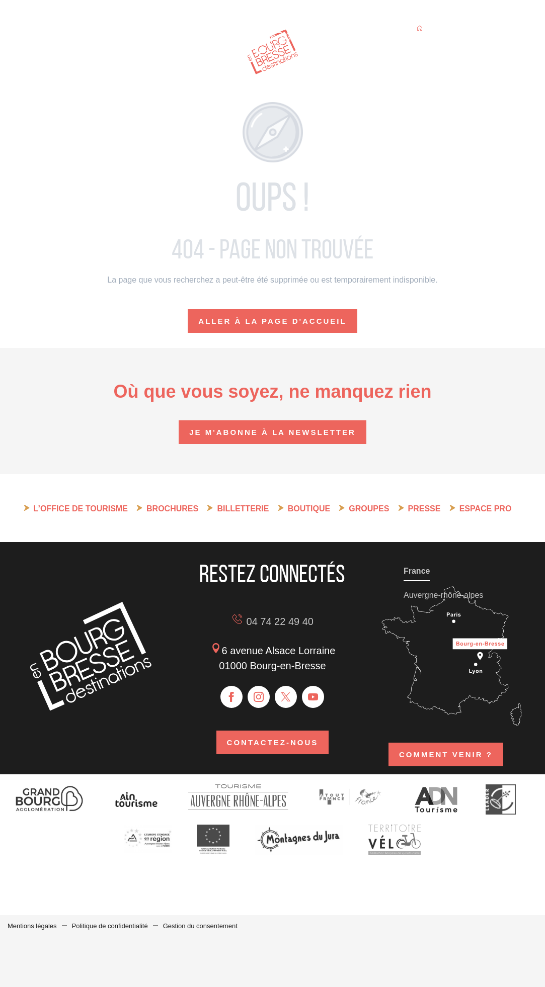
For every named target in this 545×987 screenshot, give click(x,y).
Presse (424, 508)
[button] (475, 29)
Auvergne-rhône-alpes (443, 595)
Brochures (172, 508)
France (417, 571)
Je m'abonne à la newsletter (272, 432)
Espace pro (485, 508)
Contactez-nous (273, 742)
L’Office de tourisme (81, 508)
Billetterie (243, 508)
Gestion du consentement (200, 926)
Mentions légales (32, 926)
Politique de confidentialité (110, 926)
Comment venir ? (446, 754)
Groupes (369, 508)
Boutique (309, 508)
